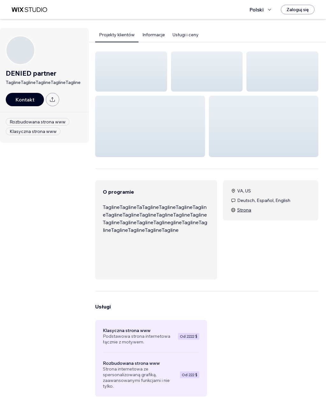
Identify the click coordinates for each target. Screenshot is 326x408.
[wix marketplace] (29, 9)
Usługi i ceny (186, 35)
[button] (131, 72)
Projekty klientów (117, 35)
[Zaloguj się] (298, 9)
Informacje (153, 35)
